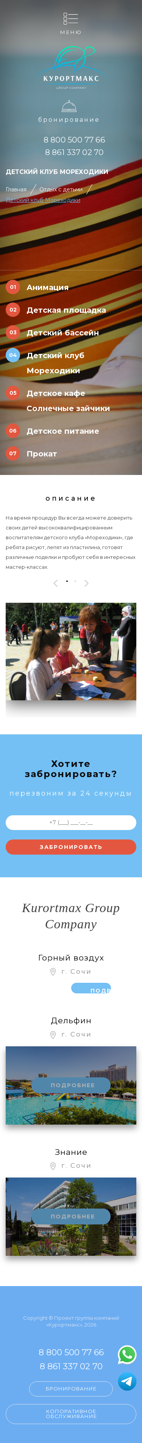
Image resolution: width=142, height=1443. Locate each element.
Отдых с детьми (61, 189)
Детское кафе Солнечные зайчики (68, 401)
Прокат (42, 453)
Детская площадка (66, 310)
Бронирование (69, 119)
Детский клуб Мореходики (43, 200)
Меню (71, 32)
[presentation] (55, 583)
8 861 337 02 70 (74, 152)
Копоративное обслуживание (71, 1413)
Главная (16, 189)
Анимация (48, 287)
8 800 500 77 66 (74, 139)
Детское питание (63, 431)
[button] (67, 581)
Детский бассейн (63, 332)
